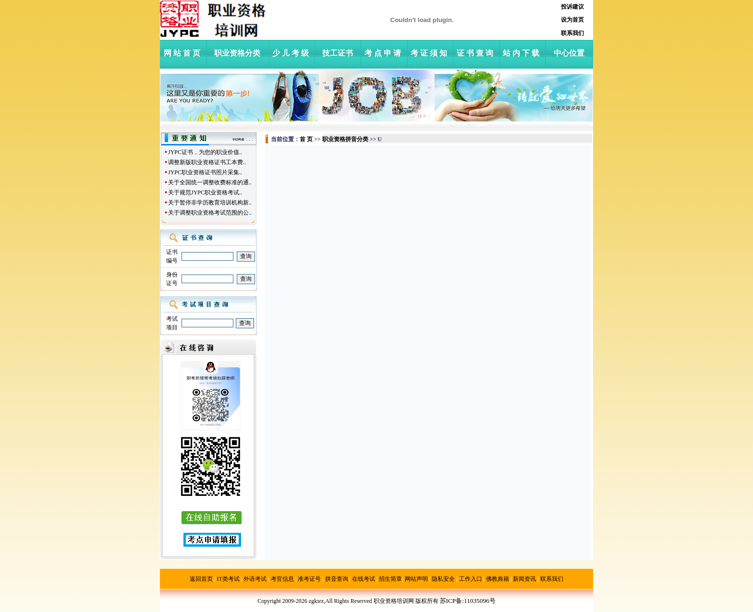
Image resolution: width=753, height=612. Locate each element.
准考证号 (309, 579)
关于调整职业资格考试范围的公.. (210, 212)
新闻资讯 (524, 579)
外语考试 (255, 579)
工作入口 (470, 579)
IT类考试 (228, 579)
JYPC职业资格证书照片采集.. (205, 172)
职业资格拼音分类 (345, 139)
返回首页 (201, 579)
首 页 (306, 139)
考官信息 (282, 579)
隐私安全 (443, 579)
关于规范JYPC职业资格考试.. (205, 192)
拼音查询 (336, 579)
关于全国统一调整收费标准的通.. (210, 182)
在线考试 (363, 579)
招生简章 (390, 579)
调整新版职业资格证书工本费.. (207, 162)
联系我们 (551, 579)
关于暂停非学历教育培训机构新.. (210, 202)
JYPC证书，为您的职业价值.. (205, 152)
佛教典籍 (497, 579)
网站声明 (416, 579)
